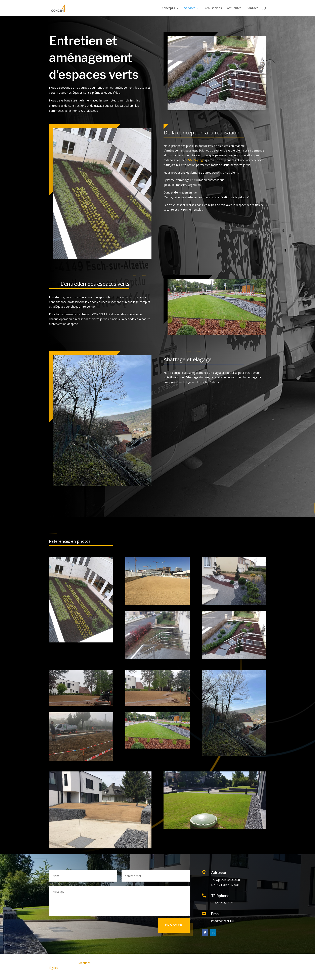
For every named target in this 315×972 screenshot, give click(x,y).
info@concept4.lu (222, 921)
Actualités (234, 8)
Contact (252, 8)
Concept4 (168, 8)
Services (189, 8)
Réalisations (213, 8)
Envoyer (174, 925)
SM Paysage (196, 160)
